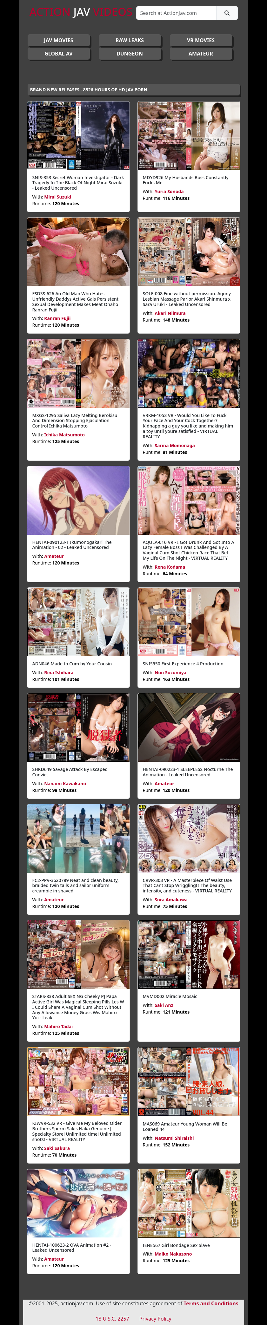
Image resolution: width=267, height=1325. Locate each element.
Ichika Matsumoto (64, 435)
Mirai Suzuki (57, 197)
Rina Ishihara (58, 672)
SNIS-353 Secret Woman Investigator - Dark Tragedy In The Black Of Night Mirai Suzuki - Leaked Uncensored (78, 182)
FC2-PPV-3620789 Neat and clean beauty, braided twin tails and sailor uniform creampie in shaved (75, 885)
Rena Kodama (170, 567)
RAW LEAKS (130, 40)
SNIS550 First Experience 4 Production (183, 664)
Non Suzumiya (170, 672)
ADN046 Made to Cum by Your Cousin (72, 664)
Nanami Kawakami (65, 783)
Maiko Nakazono (173, 1254)
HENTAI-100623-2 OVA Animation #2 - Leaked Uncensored (71, 1247)
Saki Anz (164, 1005)
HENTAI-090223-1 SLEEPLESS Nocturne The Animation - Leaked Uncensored (188, 772)
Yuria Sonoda (169, 191)
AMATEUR (201, 53)
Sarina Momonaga (175, 445)
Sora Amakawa (171, 900)
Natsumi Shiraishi (174, 1138)
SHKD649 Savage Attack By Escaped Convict (70, 772)
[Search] (176, 13)
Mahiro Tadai (58, 1026)
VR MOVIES (201, 40)
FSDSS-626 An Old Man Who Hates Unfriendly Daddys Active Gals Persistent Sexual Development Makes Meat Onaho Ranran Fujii (75, 301)
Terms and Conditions (211, 1303)
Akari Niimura (170, 313)
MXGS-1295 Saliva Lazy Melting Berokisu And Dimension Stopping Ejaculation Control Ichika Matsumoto (74, 420)
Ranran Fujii (57, 318)
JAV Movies (58, 40)
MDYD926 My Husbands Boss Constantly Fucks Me (186, 180)
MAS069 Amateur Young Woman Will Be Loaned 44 (185, 1126)
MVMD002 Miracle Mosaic (170, 996)
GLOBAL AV (58, 53)
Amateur (54, 556)
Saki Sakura (57, 1148)
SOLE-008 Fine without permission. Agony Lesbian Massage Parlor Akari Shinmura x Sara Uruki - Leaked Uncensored (187, 298)
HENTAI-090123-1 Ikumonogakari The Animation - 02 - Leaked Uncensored (72, 545)
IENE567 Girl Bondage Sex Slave (176, 1245)
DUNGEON (130, 53)
